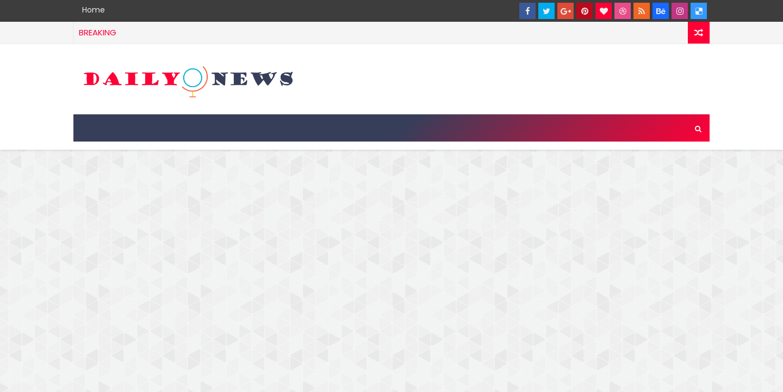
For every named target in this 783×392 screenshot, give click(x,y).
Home (93, 9)
